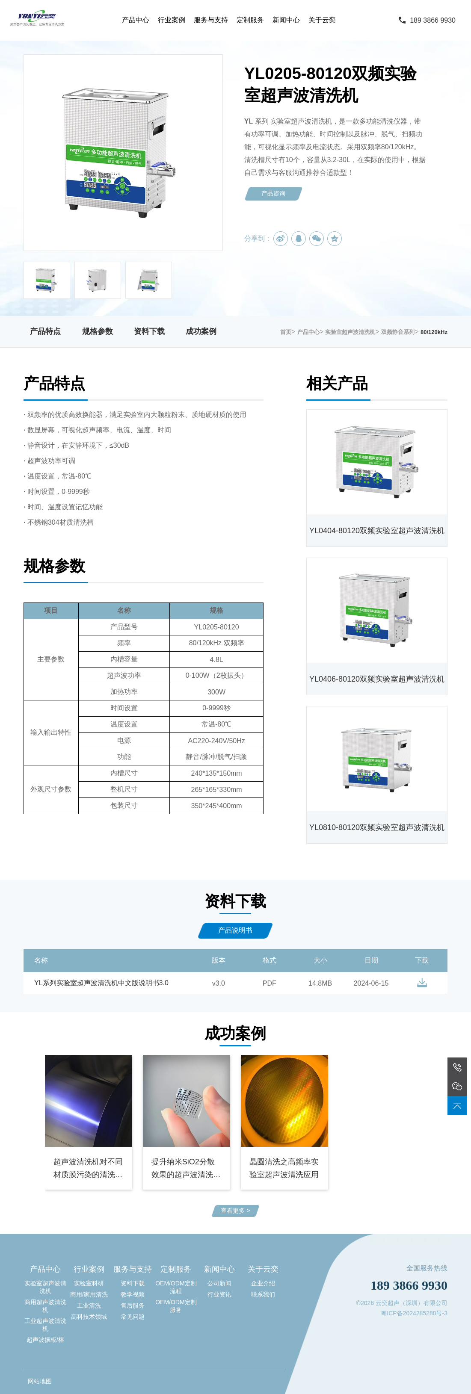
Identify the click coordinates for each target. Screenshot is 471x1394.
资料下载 (149, 331)
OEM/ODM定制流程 (175, 1287)
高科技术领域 (89, 1316)
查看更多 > (235, 1210)
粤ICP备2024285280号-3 (414, 1313)
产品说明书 (235, 930)
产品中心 (135, 20)
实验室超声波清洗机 (350, 332)
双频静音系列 (398, 332)
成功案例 (201, 331)
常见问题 (133, 1316)
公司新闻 (219, 1283)
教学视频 (133, 1294)
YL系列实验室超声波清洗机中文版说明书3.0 (101, 982)
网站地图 (40, 1381)
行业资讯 (219, 1294)
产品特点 (45, 331)
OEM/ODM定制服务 (175, 1306)
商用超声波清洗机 (45, 1306)
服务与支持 (211, 20)
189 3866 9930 (433, 20)
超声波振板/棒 (45, 1339)
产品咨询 (273, 193)
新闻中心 (286, 20)
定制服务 (250, 20)
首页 (285, 332)
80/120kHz (434, 332)
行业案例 (171, 20)
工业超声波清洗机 (45, 1324)
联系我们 (263, 1294)
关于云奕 (322, 20)
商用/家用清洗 (89, 1294)
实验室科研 (89, 1283)
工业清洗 (89, 1305)
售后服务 (133, 1305)
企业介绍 (263, 1283)
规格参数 (97, 331)
